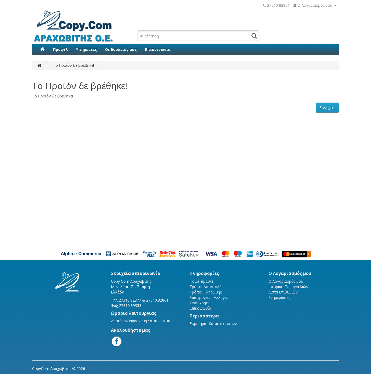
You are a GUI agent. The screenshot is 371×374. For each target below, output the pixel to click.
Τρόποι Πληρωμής (206, 292)
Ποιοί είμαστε (202, 281)
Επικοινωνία (158, 49)
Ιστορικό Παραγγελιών (288, 286)
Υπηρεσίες (86, 49)
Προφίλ (60, 49)
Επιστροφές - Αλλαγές (209, 297)
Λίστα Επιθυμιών (283, 292)
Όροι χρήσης (201, 302)
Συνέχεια (327, 107)
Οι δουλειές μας (121, 49)
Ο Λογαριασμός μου (285, 281)
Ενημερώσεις (279, 297)
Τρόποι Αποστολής (206, 286)
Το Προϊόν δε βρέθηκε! (73, 65)
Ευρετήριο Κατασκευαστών (213, 323)
